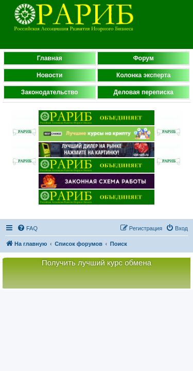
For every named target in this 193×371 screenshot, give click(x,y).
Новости (49, 75)
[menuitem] (27, 228)
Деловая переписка (143, 92)
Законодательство (49, 92)
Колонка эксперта (143, 75)
